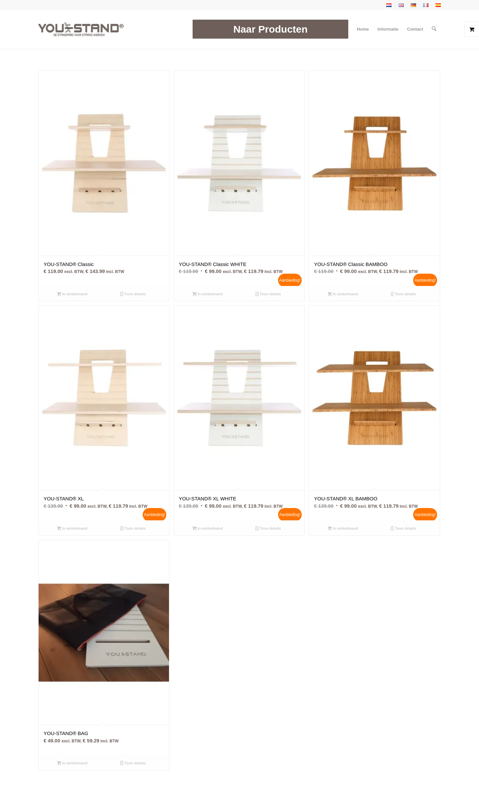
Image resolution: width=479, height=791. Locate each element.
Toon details (133, 294)
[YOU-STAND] (81, 29)
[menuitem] (271, 29)
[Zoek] (434, 29)
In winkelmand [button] (72, 294)
